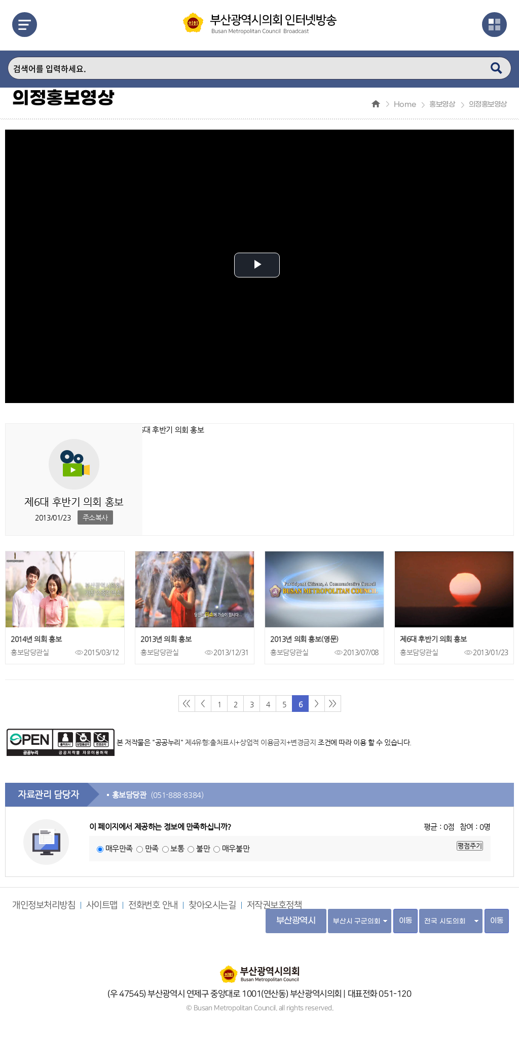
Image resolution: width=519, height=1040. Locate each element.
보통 (177, 848)
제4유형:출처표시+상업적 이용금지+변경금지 (250, 742)
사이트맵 (102, 905)
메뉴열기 (24, 24)
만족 (152, 848)
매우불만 (235, 848)
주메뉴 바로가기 (0, 0)
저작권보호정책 (274, 905)
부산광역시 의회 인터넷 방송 (260, 23)
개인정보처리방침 (44, 905)
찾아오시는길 (212, 905)
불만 (203, 848)
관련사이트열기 (494, 24)
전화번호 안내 (153, 905)
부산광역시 (296, 921)
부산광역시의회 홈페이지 (259, 969)
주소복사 (95, 517)
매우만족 (119, 848)
